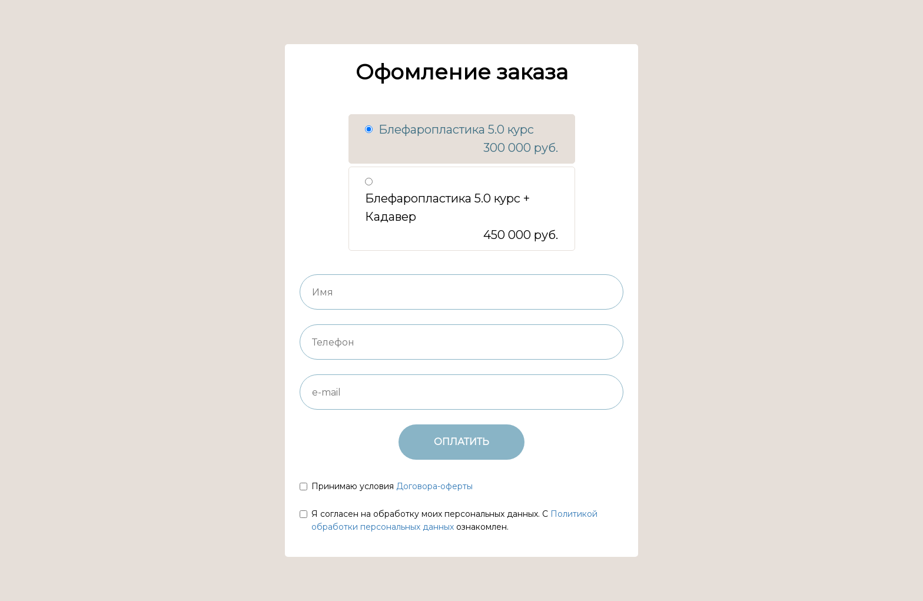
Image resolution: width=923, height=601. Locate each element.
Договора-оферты (434, 486)
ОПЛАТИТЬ (461, 441)
